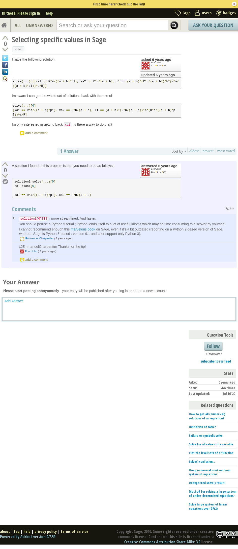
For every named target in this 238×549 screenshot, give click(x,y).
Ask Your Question (213, 25)
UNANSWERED (39, 25)
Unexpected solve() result (207, 482)
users (207, 13)
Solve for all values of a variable (211, 444)
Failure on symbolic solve (206, 435)
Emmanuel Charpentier (39, 238)
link (232, 208)
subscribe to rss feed (216, 361)
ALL (18, 25)
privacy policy (45, 531)
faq (17, 531)
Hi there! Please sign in (21, 13)
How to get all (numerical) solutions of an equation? (207, 416)
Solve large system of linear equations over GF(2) (208, 506)
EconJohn (156, 62)
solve (18, 49)
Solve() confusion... (202, 461)
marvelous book (83, 229)
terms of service (74, 531)
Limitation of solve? (202, 427)
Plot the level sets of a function (211, 453)
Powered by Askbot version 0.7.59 (27, 536)
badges (229, 13)
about (5, 531)
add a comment (36, 133)
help (49, 13)
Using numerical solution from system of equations (209, 472)
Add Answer (13, 301)
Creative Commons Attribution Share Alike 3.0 (162, 542)
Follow (213, 346)
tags (186, 13)
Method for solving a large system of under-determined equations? (212, 493)
